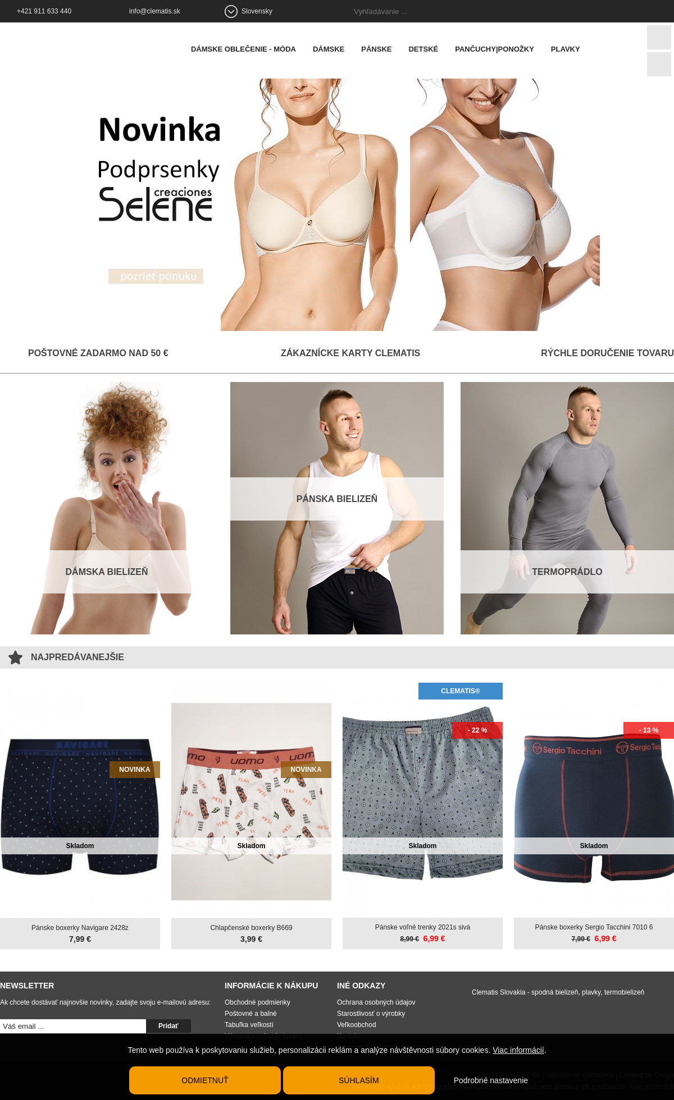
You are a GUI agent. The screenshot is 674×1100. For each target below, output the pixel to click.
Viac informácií (518, 1050)
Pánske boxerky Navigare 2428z (80, 927)
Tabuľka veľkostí (249, 1024)
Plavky (568, 49)
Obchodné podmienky (257, 1002)
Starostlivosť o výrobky (371, 1013)
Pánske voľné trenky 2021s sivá (423, 927)
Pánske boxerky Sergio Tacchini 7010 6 (594, 927)
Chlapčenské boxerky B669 (251, 927)
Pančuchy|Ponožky (497, 49)
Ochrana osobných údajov (376, 1002)
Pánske (379, 49)
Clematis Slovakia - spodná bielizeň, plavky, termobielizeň (558, 992)
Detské (426, 49)
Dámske (331, 49)
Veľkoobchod (356, 1024)
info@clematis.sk (154, 11)
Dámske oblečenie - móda (246, 49)
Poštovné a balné (251, 1013)
